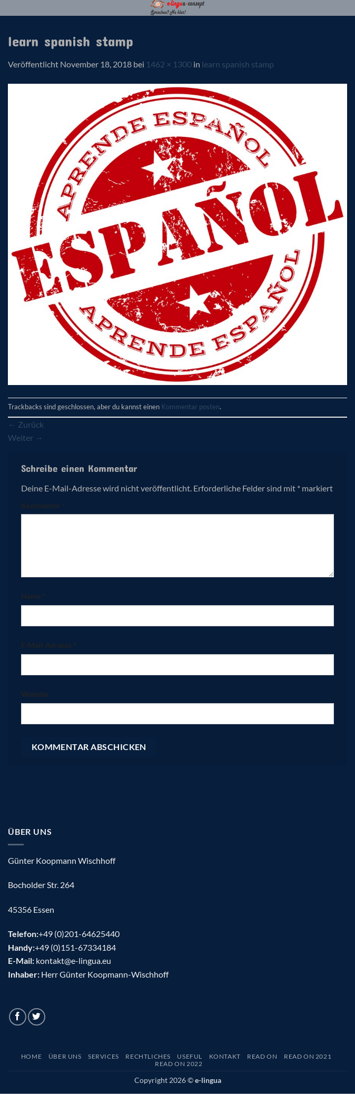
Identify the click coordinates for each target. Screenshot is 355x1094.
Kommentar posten (190, 406)
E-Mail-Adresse (48, 644)
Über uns (65, 1056)
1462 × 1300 (169, 64)
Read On (262, 1056)
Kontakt (225, 1056)
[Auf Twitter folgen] (36, 1017)
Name (33, 596)
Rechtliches (148, 1056)
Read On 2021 (307, 1056)
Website (34, 693)
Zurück (26, 424)
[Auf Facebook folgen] (17, 1017)
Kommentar (43, 505)
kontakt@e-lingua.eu (73, 960)
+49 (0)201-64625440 (79, 934)
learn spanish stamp (238, 64)
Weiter (25, 437)
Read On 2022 (178, 1064)
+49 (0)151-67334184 (75, 947)
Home (31, 1056)
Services (103, 1056)
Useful (189, 1056)
